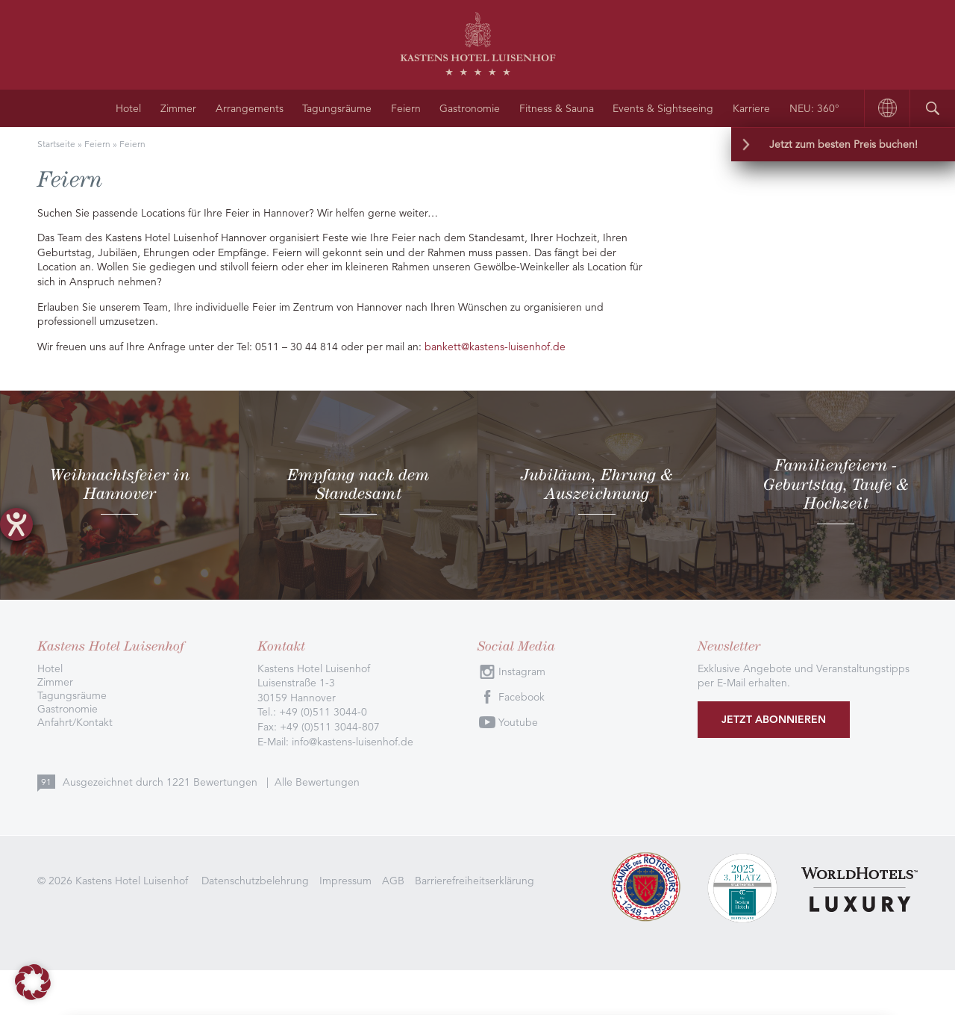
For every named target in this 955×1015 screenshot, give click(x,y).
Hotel (128, 108)
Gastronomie (469, 108)
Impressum (345, 880)
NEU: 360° (814, 108)
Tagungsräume (337, 108)
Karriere (751, 108)
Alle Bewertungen (317, 782)
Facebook (521, 697)
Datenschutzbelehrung (255, 880)
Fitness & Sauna (556, 108)
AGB (393, 880)
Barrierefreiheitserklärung (474, 880)
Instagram (521, 671)
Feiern (406, 108)
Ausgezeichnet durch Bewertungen (161, 782)
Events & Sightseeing (663, 108)
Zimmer (178, 108)
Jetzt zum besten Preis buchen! (843, 144)
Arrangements (250, 108)
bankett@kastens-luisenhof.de (495, 346)
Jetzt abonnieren (773, 719)
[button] (33, 982)
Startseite (56, 143)
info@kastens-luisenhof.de (352, 741)
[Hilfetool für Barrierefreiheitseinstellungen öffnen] (16, 524)
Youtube (518, 722)
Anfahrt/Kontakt (75, 722)
